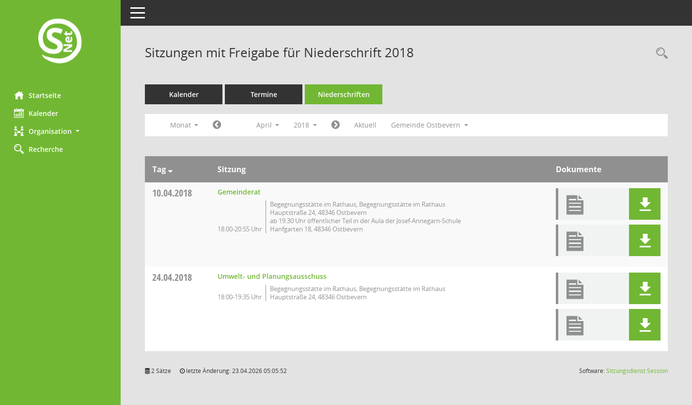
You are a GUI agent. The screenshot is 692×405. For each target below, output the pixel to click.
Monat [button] (184, 125)
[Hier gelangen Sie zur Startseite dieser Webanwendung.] (60, 42)
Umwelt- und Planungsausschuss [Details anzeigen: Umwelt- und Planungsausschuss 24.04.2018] (272, 276)
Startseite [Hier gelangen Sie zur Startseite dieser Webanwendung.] (38, 95)
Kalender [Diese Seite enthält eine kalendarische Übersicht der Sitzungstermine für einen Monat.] (37, 113)
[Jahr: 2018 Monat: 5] (336, 125)
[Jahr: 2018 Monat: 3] (217, 125)
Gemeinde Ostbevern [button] (430, 125)
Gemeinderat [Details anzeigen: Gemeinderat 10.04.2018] (239, 191)
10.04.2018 (172, 192)
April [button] (268, 125)
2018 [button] (305, 125)
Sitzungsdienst (637, 371)
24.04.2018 (172, 277)
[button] (60, 131)
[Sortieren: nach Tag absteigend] (170, 169)
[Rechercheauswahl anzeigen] (659, 54)
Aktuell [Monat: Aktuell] (366, 125)
